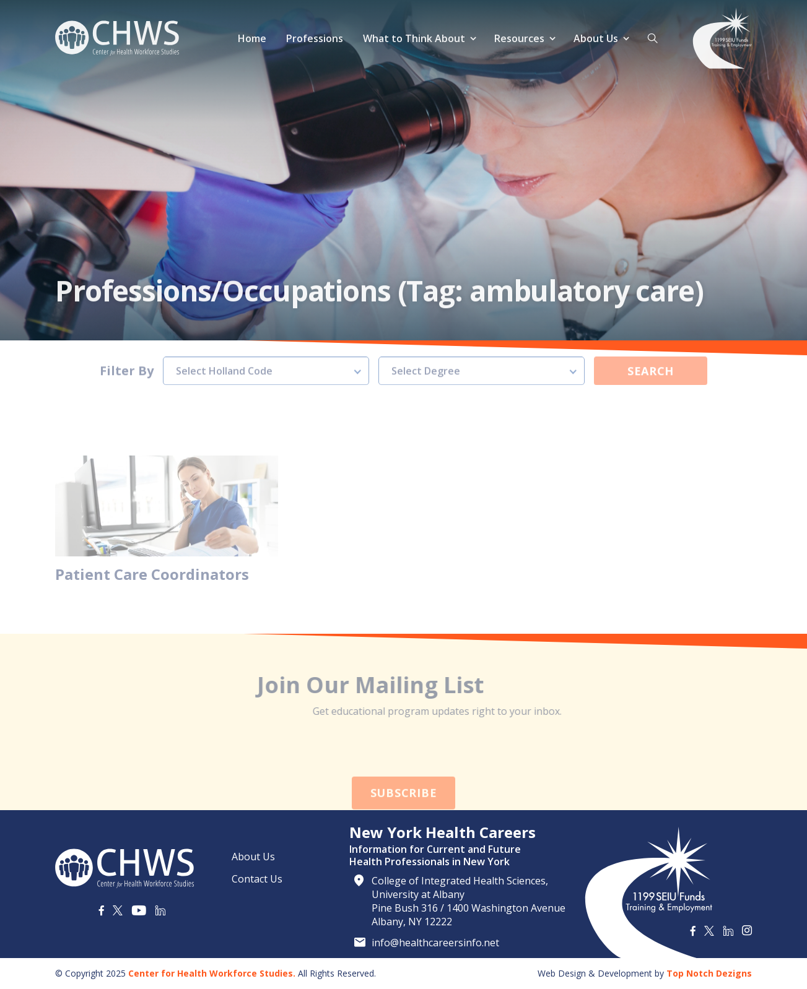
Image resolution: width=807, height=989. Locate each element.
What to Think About (414, 38)
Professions (314, 38)
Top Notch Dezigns (709, 973)
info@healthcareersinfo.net (435, 942)
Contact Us (257, 879)
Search (650, 350)
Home (252, 38)
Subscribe (403, 813)
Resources (519, 38)
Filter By (127, 351)
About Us (596, 38)
